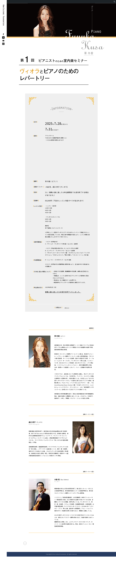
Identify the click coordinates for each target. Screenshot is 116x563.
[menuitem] (114, 1)
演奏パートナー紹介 (88, 414)
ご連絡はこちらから (66, 307)
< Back (28, 546)
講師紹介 (91, 328)
